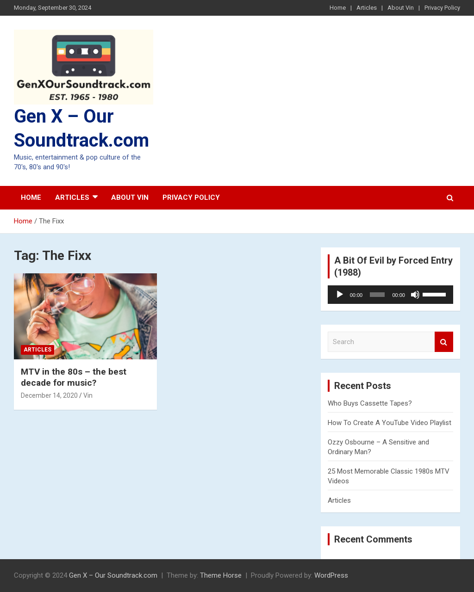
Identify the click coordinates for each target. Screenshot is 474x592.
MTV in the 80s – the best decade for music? (73, 377)
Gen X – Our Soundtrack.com (113, 575)
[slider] (377, 294)
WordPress (331, 575)
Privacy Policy (442, 7)
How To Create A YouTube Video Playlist (389, 423)
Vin (88, 395)
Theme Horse (221, 575)
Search (444, 342)
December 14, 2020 (49, 395)
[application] (390, 294)
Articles (366, 7)
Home (338, 7)
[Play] (339, 294)
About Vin (400, 7)
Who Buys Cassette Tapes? (370, 403)
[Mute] (415, 294)
